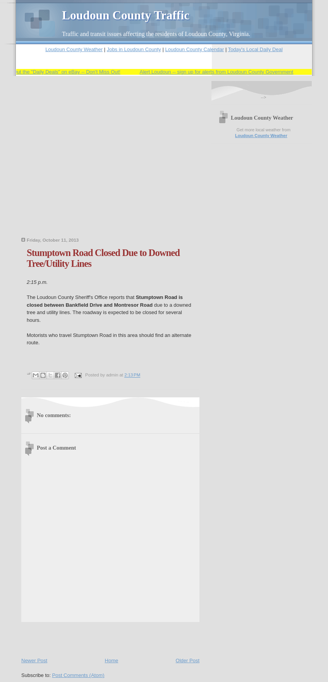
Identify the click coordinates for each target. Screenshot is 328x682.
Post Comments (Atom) (78, 675)
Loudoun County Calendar (194, 49)
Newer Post (34, 660)
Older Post (187, 660)
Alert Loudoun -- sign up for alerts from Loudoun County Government (218, 72)
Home (111, 660)
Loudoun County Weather (74, 49)
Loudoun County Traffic (125, 15)
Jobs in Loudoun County (134, 49)
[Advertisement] (72, 161)
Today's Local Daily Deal (255, 49)
